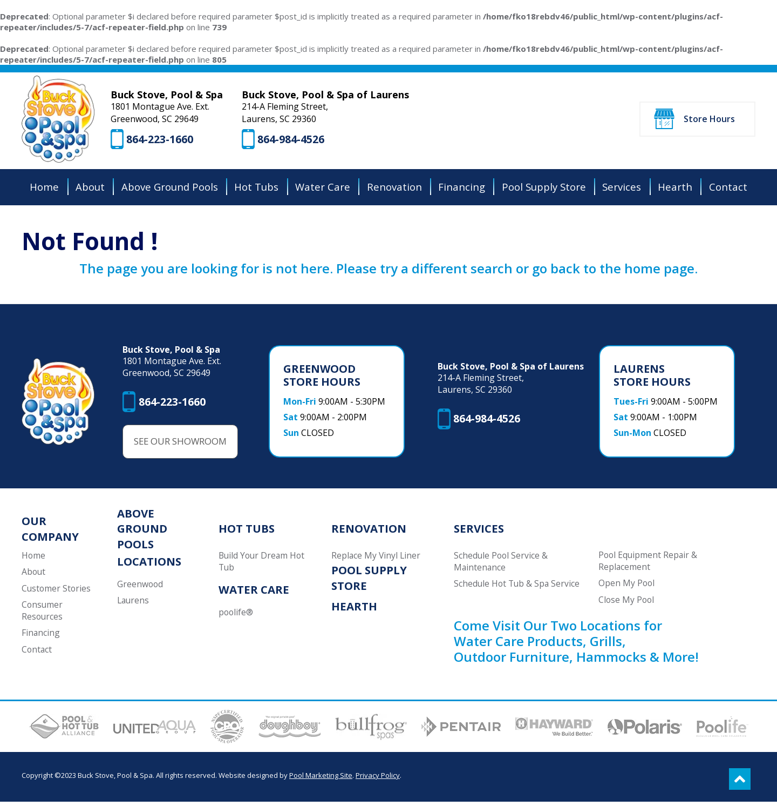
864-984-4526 (293, 140)
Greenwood (141, 588)
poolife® (235, 616)
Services (480, 532)
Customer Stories (57, 591)
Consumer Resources (43, 614)
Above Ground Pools (143, 531)
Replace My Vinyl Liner (378, 559)
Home (34, 559)
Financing (41, 637)
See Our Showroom (182, 445)
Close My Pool (627, 603)
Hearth (356, 609)
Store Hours (709, 120)
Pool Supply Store (371, 581)
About (34, 575)
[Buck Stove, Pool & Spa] (59, 120)
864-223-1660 (161, 140)
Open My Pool (627, 587)
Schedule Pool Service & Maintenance (502, 565)
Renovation (370, 532)
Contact (37, 653)
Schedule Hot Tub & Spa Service (518, 587)
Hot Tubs (245, 532)
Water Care (252, 593)
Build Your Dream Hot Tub (261, 565)
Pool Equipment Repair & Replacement (648, 564)
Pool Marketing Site (320, 779)
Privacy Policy (378, 779)
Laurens (134, 604)
